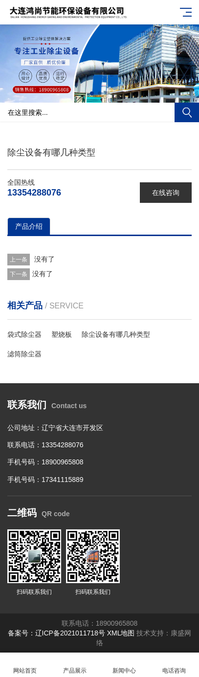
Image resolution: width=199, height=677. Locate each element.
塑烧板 (61, 334)
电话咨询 (174, 665)
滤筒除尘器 (24, 354)
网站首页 (25, 665)
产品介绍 (29, 226)
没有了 (43, 259)
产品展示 (75, 665)
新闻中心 (125, 665)
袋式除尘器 (24, 334)
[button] (92, 93)
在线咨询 (165, 193)
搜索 (187, 112)
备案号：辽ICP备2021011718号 (56, 633)
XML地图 (121, 633)
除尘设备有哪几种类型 (116, 334)
